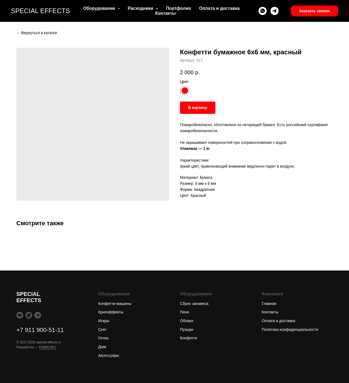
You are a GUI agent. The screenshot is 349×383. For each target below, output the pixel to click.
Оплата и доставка (219, 8)
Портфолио (178, 8)
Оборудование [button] (99, 8)
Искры (103, 321)
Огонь (103, 338)
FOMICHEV (47, 347)
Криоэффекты (110, 312)
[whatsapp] (262, 11)
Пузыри (186, 329)
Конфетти (188, 338)
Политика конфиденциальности (290, 329)
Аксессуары (108, 355)
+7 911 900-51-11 (40, 329)
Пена (184, 312)
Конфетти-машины (114, 303)
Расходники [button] (141, 8)
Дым (102, 347)
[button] (314, 10)
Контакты (165, 13)
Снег (102, 329)
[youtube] (19, 315)
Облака (186, 321)
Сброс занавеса (194, 303)
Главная (269, 303)
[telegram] (274, 11)
